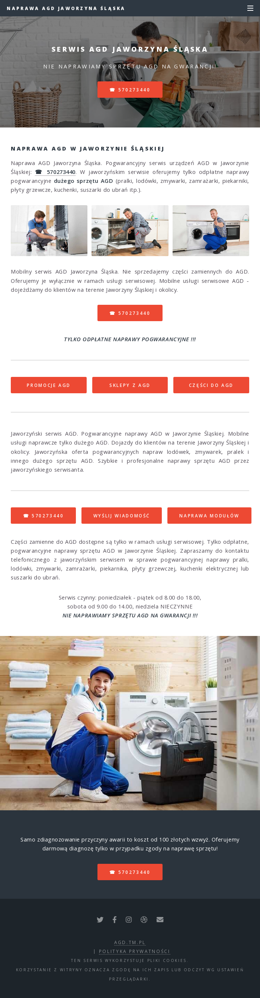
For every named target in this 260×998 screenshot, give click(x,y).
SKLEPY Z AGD (130, 385)
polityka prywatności (134, 951)
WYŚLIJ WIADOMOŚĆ (121, 516)
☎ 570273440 (129, 90)
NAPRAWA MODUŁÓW (209, 516)
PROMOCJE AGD (49, 385)
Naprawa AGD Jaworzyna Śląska (66, 8)
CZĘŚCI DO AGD (211, 385)
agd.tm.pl (130, 942)
